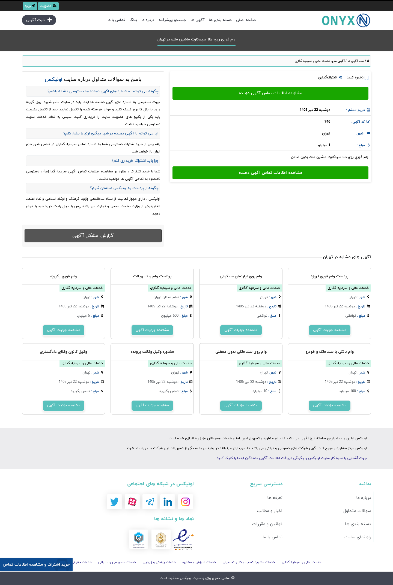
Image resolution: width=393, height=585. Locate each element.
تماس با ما (116, 20)
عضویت (48, 6)
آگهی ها (197, 20)
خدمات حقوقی (82, 562)
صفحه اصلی (246, 20)
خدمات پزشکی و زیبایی (159, 562)
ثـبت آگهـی (39, 20)
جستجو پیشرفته (172, 20)
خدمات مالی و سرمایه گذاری (313, 61)
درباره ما (147, 20)
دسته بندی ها (220, 20)
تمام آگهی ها (355, 61)
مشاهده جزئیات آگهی (329, 330)
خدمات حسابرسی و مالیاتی (117, 562)
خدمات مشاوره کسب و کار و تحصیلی (249, 562)
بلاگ (133, 20)
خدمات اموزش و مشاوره (199, 562)
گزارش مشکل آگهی (93, 235)
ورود (30, 6)
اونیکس (185, 578)
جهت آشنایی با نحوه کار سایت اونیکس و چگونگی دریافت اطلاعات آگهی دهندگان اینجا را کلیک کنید (292, 458)
